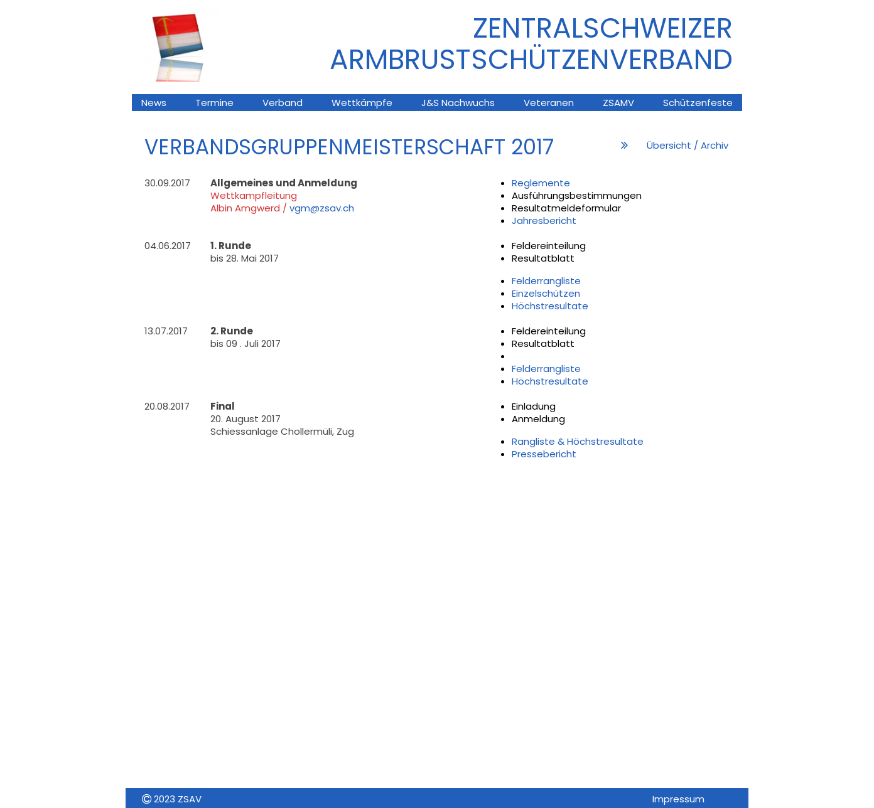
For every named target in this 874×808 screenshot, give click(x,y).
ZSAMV (618, 102)
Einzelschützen (546, 293)
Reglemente (541, 182)
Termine (214, 102)
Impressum (678, 798)
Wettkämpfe (362, 102)
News (153, 102)
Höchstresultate (550, 305)
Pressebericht (544, 453)
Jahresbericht (544, 220)
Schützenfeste (698, 102)
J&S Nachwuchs (458, 102)
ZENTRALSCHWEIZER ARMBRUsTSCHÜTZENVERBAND (531, 43)
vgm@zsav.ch (321, 208)
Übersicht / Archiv (687, 145)
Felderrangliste (546, 280)
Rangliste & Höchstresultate (578, 441)
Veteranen (549, 102)
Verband (282, 102)
